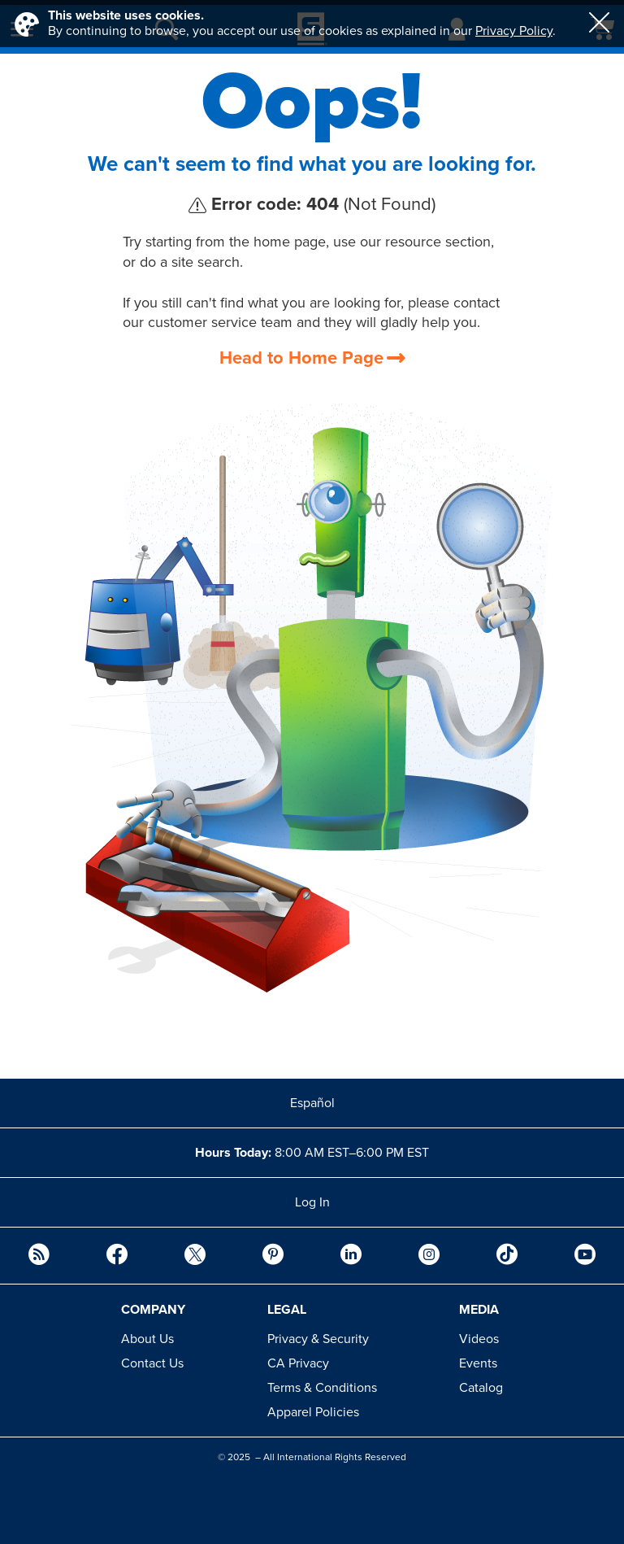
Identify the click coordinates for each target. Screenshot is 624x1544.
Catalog (481, 1388)
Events (478, 1363)
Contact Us (152, 1363)
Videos (479, 1339)
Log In (312, 1202)
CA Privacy (298, 1363)
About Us (147, 1339)
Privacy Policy (513, 31)
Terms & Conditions (322, 1388)
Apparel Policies (313, 1412)
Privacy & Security (318, 1339)
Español (312, 1103)
